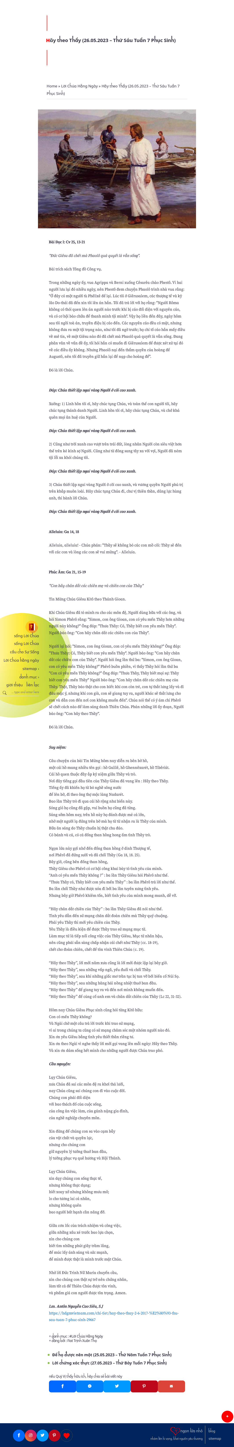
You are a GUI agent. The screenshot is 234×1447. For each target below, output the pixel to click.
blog (212, 1431)
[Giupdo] (66, 1435)
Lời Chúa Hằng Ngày (87, 1336)
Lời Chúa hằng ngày (21, 660)
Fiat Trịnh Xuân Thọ (82, 1341)
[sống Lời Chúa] (19, 627)
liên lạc (32, 685)
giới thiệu (14, 685)
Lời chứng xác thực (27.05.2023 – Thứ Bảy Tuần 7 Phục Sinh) (109, 1363)
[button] (227, 1417)
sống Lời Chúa (26, 636)
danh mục (29, 677)
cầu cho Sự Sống (24, 652)
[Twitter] (117, 1386)
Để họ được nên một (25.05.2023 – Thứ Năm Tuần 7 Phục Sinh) (111, 1355)
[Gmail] (171, 1386)
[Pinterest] (144, 1386)
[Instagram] (31, 1435)
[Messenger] (89, 1386)
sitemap (30, 668)
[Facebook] (62, 1386)
